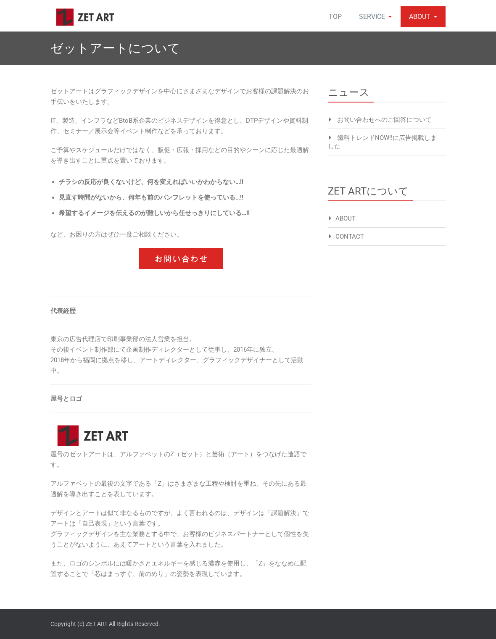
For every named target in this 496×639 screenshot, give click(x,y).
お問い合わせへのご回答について (384, 120)
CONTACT (349, 236)
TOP (335, 17)
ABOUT (423, 17)
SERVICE (375, 17)
